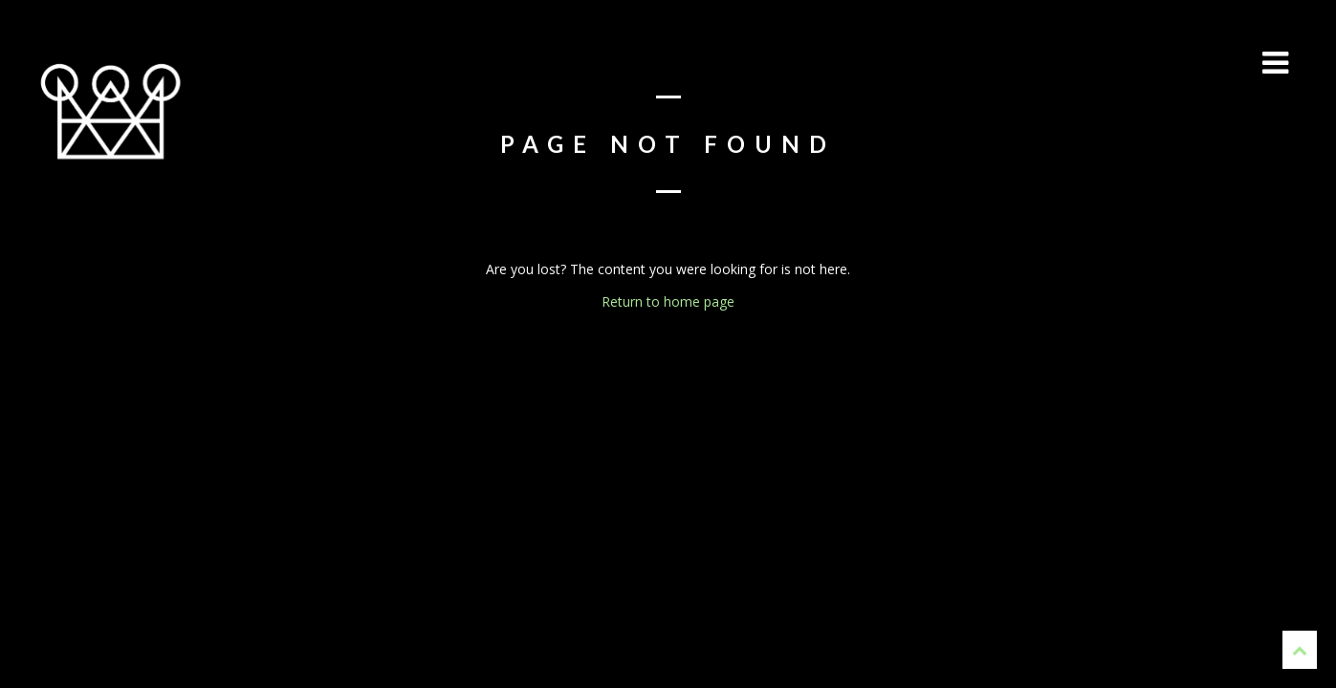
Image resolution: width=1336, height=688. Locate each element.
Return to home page (668, 301)
